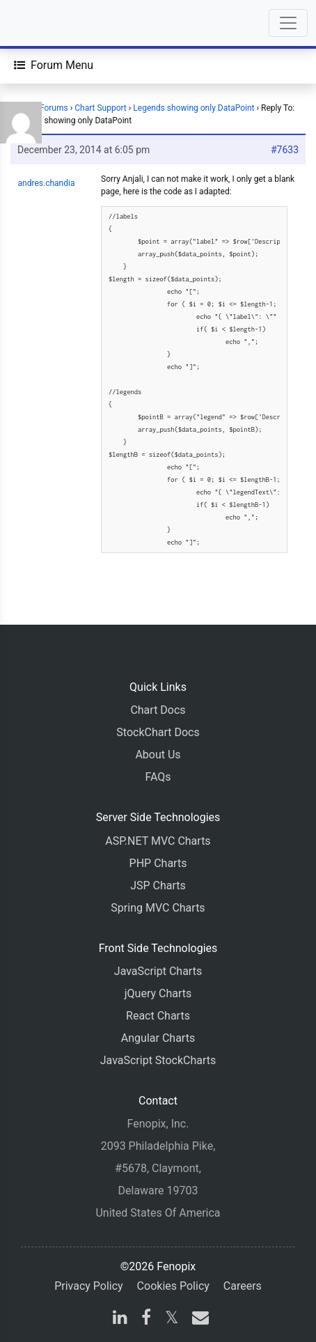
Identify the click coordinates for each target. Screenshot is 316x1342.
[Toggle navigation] (288, 23)
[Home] (50, 23)
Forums (54, 108)
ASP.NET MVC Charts (157, 841)
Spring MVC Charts (158, 907)
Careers (242, 1286)
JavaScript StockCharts (158, 1060)
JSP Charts (158, 885)
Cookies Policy (173, 1286)
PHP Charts (158, 863)
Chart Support (100, 108)
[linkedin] (120, 1319)
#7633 (285, 149)
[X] (171, 1319)
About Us (157, 754)
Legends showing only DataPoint (193, 108)
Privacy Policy (88, 1286)
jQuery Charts (158, 993)
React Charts (158, 1015)
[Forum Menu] (54, 65)
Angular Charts (158, 1038)
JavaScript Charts (158, 971)
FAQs (158, 776)
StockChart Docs (157, 732)
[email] (198, 1319)
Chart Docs (157, 710)
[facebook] (146, 1319)
